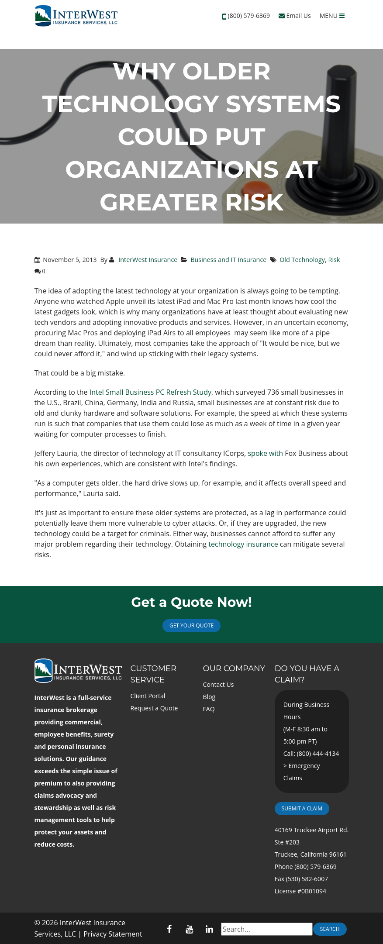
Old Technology (302, 259)
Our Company (234, 668)
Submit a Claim (302, 808)
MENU (332, 15)
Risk (334, 259)
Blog (209, 696)
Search (330, 929)
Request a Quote (154, 708)
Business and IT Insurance (228, 259)
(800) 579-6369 (249, 15)
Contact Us (218, 684)
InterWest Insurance (147, 259)
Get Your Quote (191, 625)
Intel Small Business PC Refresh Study (150, 392)
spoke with (265, 453)
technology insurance (243, 544)
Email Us (295, 15)
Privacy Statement (112, 934)
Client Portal (148, 696)
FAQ (209, 709)
